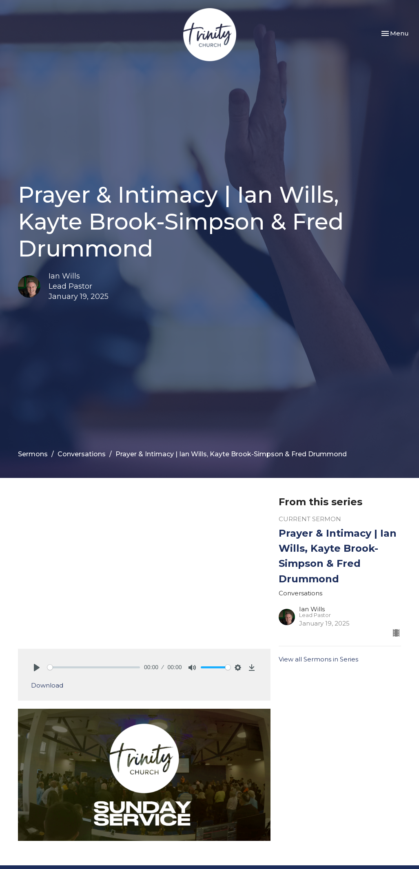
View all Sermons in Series (318, 659)
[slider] (93, 667)
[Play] (36, 667)
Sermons (33, 454)
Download (47, 685)
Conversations (82, 454)
